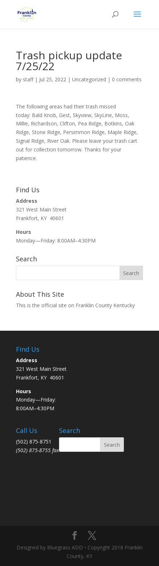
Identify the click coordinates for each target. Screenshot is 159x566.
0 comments (127, 79)
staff (28, 79)
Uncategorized (89, 79)
